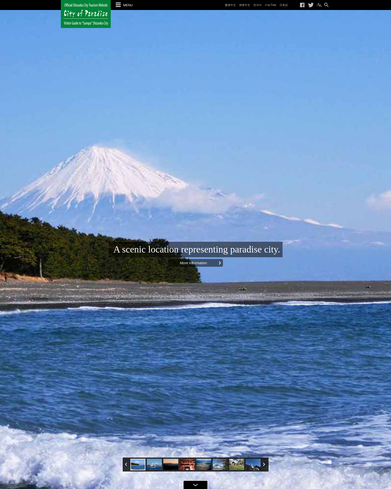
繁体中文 (230, 4)
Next (264, 464)
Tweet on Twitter (311, 5)
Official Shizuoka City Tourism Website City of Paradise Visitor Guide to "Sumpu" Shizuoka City (86, 14)
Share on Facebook (302, 5)
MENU (128, 5)
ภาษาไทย (270, 4)
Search (326, 5)
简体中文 (244, 4)
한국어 (257, 4)
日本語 (284, 4)
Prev (127, 464)
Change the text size (319, 5)
